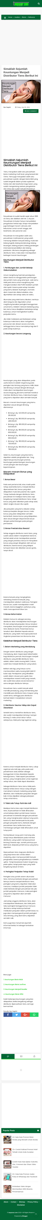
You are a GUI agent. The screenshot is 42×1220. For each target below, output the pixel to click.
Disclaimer (21, 1205)
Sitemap (22, 1202)
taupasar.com (13, 1212)
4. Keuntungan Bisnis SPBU (13, 994)
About (6, 1202)
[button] (39, 4)
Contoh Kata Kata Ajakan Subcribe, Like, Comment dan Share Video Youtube (25, 1164)
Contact (13, 1202)
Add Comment (31, 111)
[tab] (8, 1056)
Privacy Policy (33, 1202)
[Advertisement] (21, 43)
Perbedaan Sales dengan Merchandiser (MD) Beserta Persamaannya (22, 1189)
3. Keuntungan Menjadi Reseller (15, 989)
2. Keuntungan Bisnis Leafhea (15, 984)
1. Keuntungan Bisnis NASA (13, 979)
